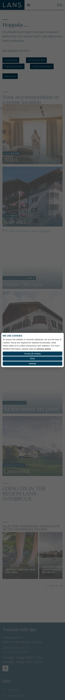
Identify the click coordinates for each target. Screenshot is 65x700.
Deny (32, 358)
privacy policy (44, 349)
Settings (32, 363)
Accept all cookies (32, 354)
